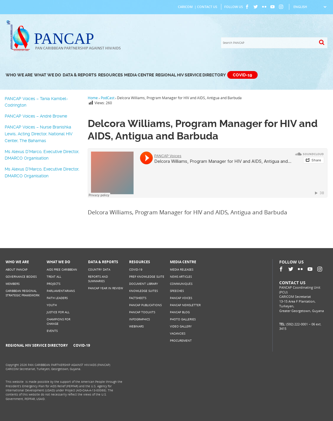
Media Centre (139, 75)
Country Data (99, 269)
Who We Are (19, 75)
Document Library (143, 284)
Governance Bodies (21, 277)
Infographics (139, 319)
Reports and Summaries (98, 279)
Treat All (54, 277)
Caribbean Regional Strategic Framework (23, 293)
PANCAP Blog (180, 312)
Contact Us (207, 7)
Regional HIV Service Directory (190, 75)
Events (52, 331)
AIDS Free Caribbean (62, 269)
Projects (53, 284)
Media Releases (181, 269)
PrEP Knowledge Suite (146, 277)
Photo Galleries (183, 319)
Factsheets (137, 298)
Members (13, 284)
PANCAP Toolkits (142, 312)
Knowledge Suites (143, 291)
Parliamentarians (61, 291)
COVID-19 (242, 75)
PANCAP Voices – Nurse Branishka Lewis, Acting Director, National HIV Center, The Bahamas (39, 134)
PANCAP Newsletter (185, 305)
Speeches (177, 291)
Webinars (136, 326)
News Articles (181, 277)
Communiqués (181, 284)
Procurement (181, 341)
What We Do (47, 75)
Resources (110, 75)
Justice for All (58, 312)
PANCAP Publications (145, 305)
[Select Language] (309, 6)
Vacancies (177, 333)
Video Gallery (181, 326)
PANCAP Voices (181, 298)
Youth (52, 305)
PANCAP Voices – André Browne (36, 116)
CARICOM (185, 7)
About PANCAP (16, 269)
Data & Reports (80, 75)
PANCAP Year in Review (105, 288)
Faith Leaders (57, 298)
